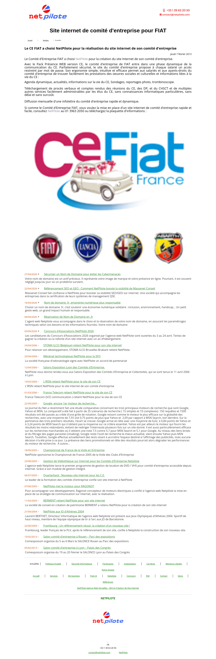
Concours (131, 576)
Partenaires (108, 563)
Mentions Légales (174, 563)
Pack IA (93, 576)
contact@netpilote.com (99, 652)
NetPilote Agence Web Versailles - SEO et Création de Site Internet (108, 588)
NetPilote (123, 652)
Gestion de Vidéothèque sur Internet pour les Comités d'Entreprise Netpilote (91, 461)
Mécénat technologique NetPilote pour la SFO (72, 356)
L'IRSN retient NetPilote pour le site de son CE (72, 381)
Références (108, 582)
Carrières (150, 563)
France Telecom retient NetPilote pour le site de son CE (77, 392)
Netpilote (111, 576)
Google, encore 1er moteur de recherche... (70, 403)
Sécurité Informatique (82, 563)
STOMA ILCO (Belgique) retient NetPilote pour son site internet (82, 345)
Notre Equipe (108, 569)
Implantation (130, 563)
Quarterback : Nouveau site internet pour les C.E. (74, 475)
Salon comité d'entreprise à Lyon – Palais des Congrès (77, 548)
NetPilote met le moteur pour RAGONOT (68, 486)
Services (54, 576)
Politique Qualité (53, 563)
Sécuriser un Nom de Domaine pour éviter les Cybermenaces (82, 274)
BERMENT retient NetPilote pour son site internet (74, 500)
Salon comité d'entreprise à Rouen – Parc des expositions (79, 536)
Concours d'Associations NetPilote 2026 (69, 331)
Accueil (36, 576)
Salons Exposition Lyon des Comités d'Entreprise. (74, 367)
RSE (148, 576)
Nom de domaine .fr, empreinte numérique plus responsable (82, 302)
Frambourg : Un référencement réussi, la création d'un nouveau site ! (86, 526)
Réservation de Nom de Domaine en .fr (68, 317)
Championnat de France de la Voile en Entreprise (74, 450)
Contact (163, 576)
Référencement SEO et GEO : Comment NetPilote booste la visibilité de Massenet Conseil (99, 288)
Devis (180, 576)
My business (74, 576)
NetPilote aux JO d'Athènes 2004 (63, 511)
